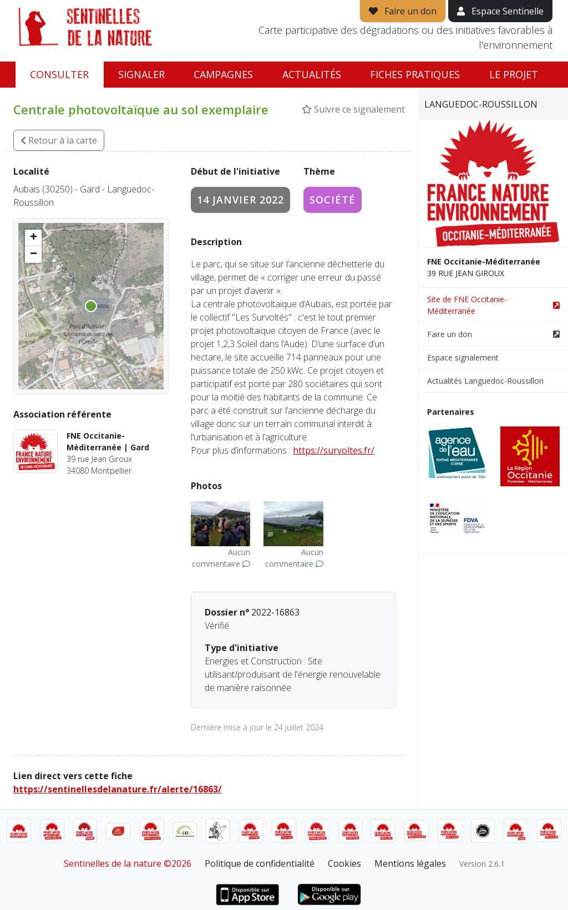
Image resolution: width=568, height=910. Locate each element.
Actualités (311, 74)
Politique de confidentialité (260, 863)
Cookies (344, 863)
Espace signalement (463, 357)
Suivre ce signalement (353, 109)
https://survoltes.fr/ (333, 450)
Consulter (59, 74)
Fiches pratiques (415, 74)
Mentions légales (410, 863)
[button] (33, 238)
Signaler (141, 74)
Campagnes (223, 74)
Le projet (513, 74)
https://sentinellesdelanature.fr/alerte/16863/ (117, 789)
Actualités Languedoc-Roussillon (485, 380)
